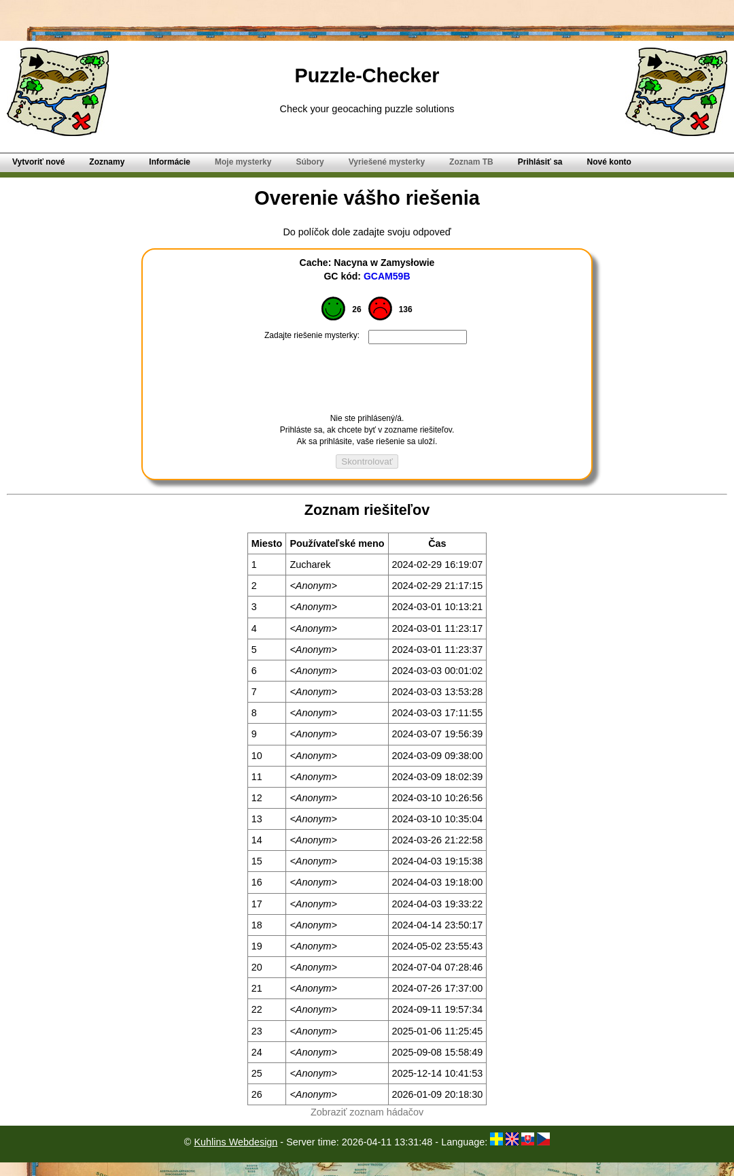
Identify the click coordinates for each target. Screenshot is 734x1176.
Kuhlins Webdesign (235, 1142)
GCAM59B (387, 276)
